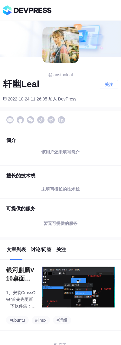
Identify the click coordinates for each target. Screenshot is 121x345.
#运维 (62, 320)
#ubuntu (17, 320)
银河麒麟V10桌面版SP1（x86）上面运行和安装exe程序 (21, 275)
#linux (41, 320)
